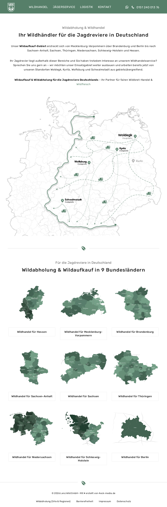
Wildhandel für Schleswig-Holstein (83, 459)
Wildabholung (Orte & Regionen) (53, 501)
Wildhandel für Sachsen (83, 396)
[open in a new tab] (128, 7)
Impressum (105, 501)
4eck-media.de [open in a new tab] (107, 493)
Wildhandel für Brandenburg (135, 331)
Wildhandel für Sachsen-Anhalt (32, 396)
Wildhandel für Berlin (135, 457)
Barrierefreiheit (84, 501)
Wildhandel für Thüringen (135, 396)
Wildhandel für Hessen (32, 331)
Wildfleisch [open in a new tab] (83, 84)
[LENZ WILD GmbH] (11, 7)
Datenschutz (124, 501)
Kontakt (104, 7)
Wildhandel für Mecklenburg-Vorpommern (83, 333)
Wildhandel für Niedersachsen (32, 457)
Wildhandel (38, 7)
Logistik (86, 7)
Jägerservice (64, 7)
